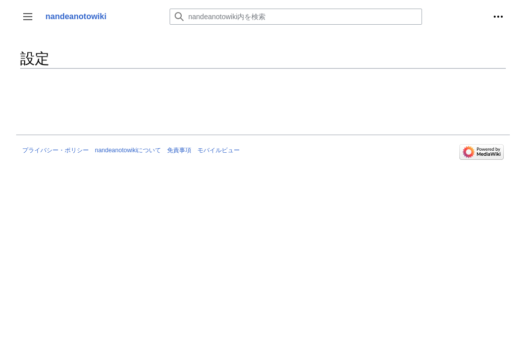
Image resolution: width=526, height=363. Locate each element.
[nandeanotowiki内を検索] (296, 17)
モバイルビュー (218, 150)
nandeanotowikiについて (128, 150)
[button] (27, 16)
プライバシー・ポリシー (55, 150)
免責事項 (179, 150)
